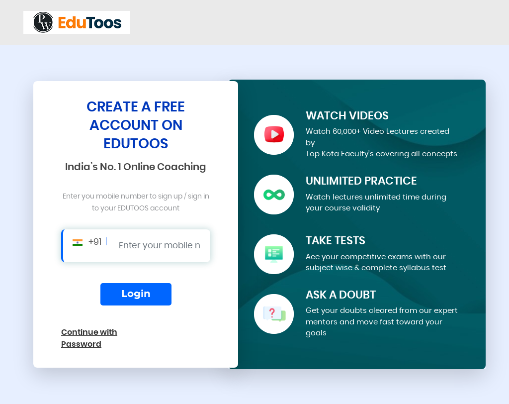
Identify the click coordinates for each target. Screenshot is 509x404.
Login (136, 294)
